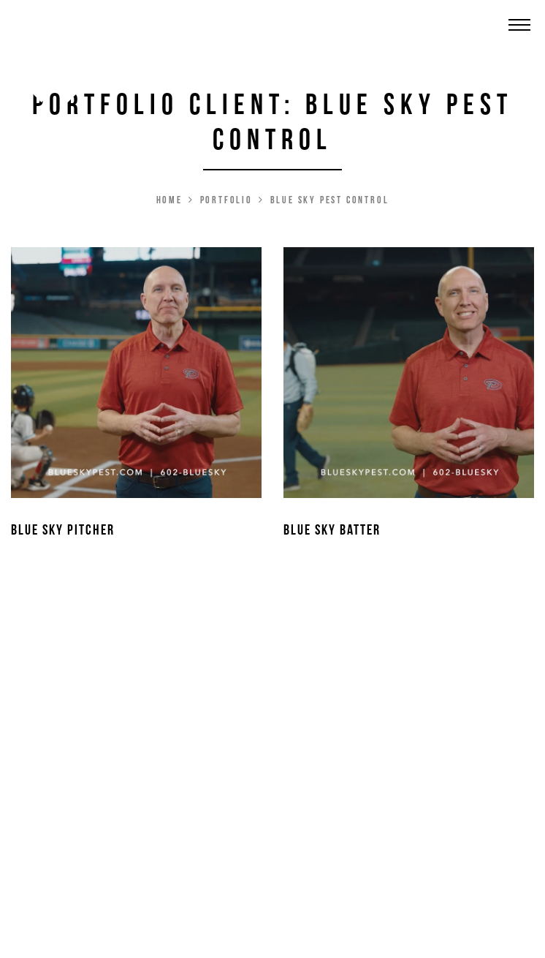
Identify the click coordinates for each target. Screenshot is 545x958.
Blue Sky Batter (332, 530)
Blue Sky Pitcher (63, 530)
